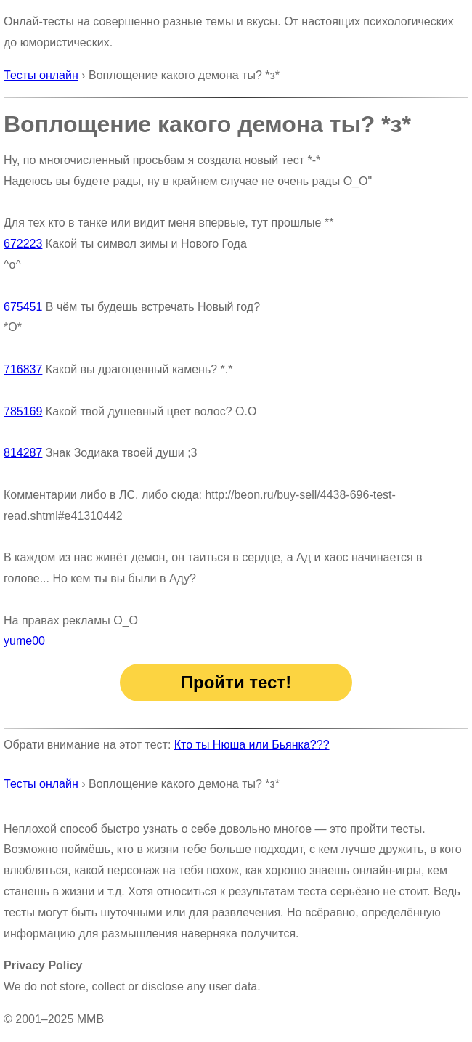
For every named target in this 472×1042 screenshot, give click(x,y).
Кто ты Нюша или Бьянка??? (252, 744)
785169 (23, 411)
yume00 (24, 641)
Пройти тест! (236, 682)
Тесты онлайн (41, 75)
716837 (23, 369)
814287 (23, 453)
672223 (23, 243)
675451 (23, 307)
